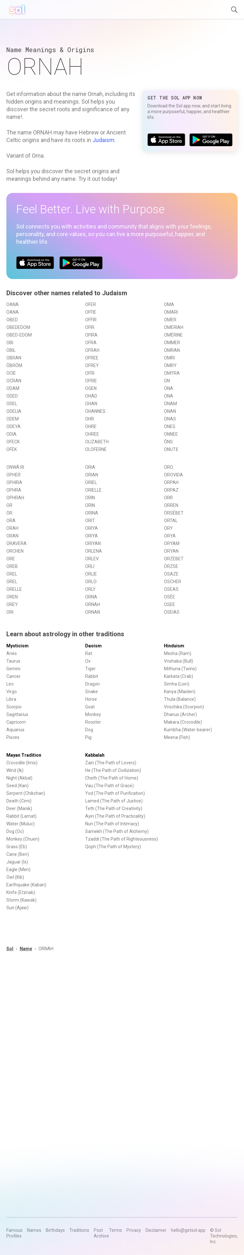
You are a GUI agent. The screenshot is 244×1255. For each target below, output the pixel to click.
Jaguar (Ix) (17, 861)
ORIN (90, 497)
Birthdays (55, 1230)
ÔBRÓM (14, 365)
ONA (168, 388)
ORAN (12, 535)
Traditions (79, 1230)
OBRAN (13, 357)
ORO (168, 467)
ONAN (170, 411)
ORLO (91, 581)
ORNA (91, 596)
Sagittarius (17, 714)
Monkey (93, 714)
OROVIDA (173, 474)
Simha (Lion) (176, 683)
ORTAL (171, 520)
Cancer (13, 676)
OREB (12, 566)
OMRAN (172, 350)
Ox (88, 661)
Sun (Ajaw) (17, 907)
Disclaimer (156, 1230)
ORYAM (172, 543)
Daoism (93, 645)
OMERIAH (173, 327)
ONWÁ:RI (15, 467)
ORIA (90, 467)
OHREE (92, 434)
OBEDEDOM (18, 327)
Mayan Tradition (23, 755)
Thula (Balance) (180, 699)
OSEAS (171, 589)
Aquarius (15, 729)
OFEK (11, 449)
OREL (11, 573)
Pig (88, 737)
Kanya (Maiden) (179, 691)
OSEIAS (172, 612)
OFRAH (92, 350)
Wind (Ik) (15, 770)
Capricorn (16, 722)
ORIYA (91, 528)
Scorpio (14, 706)
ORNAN (92, 612)
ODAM (12, 388)
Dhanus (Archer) (180, 714)
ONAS (170, 418)
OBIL (11, 350)
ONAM (170, 403)
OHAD (91, 396)
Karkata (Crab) (178, 676)
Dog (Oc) (15, 831)
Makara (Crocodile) (183, 722)
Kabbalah (95, 755)
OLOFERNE (96, 449)
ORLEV (92, 558)
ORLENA (93, 551)
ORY (168, 528)
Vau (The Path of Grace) (109, 785)
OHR (89, 418)
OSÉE (169, 596)
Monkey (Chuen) (22, 839)
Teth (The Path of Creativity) (113, 808)
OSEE (169, 604)
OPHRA (13, 490)
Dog (89, 729)
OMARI (171, 312)
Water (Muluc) (20, 823)
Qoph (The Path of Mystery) (113, 846)
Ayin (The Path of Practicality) (115, 816)
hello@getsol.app (188, 1230)
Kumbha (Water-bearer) (188, 729)
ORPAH (171, 482)
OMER (170, 319)
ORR (168, 497)
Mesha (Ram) (177, 653)
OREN (12, 596)
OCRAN (13, 380)
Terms (115, 1230)
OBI (9, 342)
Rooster (93, 722)
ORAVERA (16, 543)
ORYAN (171, 551)
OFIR (89, 327)
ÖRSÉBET (174, 512)
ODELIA (13, 411)
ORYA (170, 535)
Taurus (13, 661)
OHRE (91, 426)
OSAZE (171, 573)
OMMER (172, 342)
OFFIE (90, 312)
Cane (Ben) (17, 854)
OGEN (91, 388)
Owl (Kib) (15, 877)
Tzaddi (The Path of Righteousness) (121, 839)
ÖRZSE (171, 566)
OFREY (92, 365)
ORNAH (92, 604)
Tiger (90, 668)
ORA (11, 520)
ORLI (89, 566)
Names (34, 1230)
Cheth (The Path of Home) (111, 778)
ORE (10, 558)
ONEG (169, 426)
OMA (169, 304)
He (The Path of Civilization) (113, 770)
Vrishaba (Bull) (178, 661)
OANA (12, 304)
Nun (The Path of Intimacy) (112, 823)
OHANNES (95, 411)
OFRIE (91, 380)
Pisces (12, 737)
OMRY (170, 365)
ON (167, 380)
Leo (10, 683)
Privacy (133, 1230)
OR (9, 505)
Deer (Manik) (19, 808)
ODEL (11, 403)
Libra (11, 699)
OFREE (91, 357)
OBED (12, 319)
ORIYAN (93, 543)
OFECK (13, 441)
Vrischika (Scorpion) (184, 706)
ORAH (12, 528)
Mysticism (17, 645)
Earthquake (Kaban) (26, 884)
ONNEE (171, 434)
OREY (12, 604)
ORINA (91, 512)
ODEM (12, 418)
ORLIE (91, 573)
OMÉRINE (173, 335)
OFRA (91, 342)
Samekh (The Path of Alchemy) (117, 831)
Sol (9, 948)
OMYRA (172, 373)
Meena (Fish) (177, 737)
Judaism (103, 140)
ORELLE (14, 589)
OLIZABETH (97, 441)
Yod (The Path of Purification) (115, 793)
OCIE (11, 373)
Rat (88, 653)
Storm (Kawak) (21, 900)
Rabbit (91, 676)
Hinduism (174, 645)
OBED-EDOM (19, 335)
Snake (91, 691)
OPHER (13, 474)
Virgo (11, 691)
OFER (90, 304)
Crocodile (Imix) (21, 762)
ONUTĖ (171, 449)
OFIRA (91, 335)
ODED (12, 396)
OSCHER (172, 581)
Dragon (92, 683)
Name (26, 948)
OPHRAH (15, 497)
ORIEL (91, 482)
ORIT (90, 520)
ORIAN (91, 474)
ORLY (90, 589)
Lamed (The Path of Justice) (114, 800)
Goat (90, 706)
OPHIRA (14, 482)
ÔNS (168, 441)
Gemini (13, 668)
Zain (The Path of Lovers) (110, 762)
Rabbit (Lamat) (21, 816)
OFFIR (91, 319)
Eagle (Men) (18, 869)
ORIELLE (93, 490)
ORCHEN (15, 551)
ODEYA (13, 426)
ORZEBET (174, 558)
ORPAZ (171, 490)
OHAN (91, 403)
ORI (9, 612)
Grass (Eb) (16, 846)
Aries (11, 653)
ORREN (171, 505)
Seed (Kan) (17, 785)
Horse (91, 699)
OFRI (89, 373)
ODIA (11, 434)
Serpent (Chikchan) (25, 793)
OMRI (169, 357)
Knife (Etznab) (20, 892)
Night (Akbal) (19, 778)
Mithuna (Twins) (180, 668)
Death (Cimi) (18, 800)
